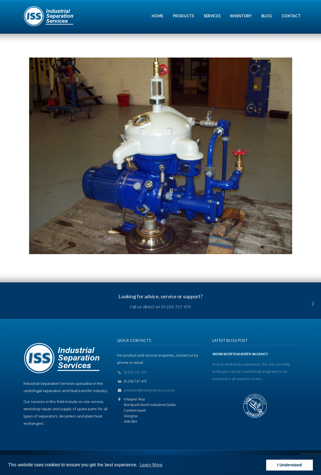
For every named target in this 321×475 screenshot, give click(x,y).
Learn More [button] (151, 464)
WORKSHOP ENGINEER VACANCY (240, 354)
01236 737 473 (135, 372)
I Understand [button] (289, 465)
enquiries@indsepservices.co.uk (149, 390)
